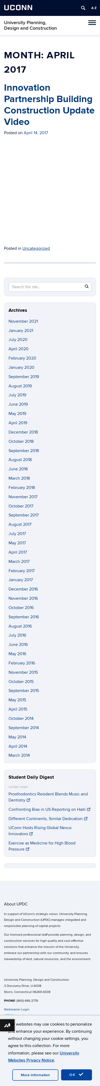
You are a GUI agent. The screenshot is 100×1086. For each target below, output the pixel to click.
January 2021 (21, 330)
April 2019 (18, 423)
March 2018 (19, 478)
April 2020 (19, 349)
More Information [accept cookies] (35, 1075)
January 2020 (21, 367)
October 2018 (21, 441)
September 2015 (24, 690)
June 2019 (18, 404)
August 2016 (20, 626)
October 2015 (21, 681)
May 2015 (17, 700)
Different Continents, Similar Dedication (48, 818)
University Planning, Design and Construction (30, 25)
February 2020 (22, 358)
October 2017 (21, 506)
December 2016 (23, 589)
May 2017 (17, 543)
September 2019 (24, 376)
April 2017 (18, 552)
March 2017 (19, 561)
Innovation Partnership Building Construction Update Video (49, 105)
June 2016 (18, 644)
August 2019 (20, 386)
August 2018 (20, 459)
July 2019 (17, 395)
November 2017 (23, 497)
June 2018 (18, 469)
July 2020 (18, 339)
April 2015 (18, 709)
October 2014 (21, 718)
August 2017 (20, 524)
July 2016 (17, 635)
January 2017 (21, 580)
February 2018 (22, 487)
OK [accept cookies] (76, 1074)
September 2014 (24, 727)
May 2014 (17, 737)
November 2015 (23, 672)
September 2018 (24, 450)
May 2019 (17, 413)
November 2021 (23, 321)
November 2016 (23, 598)
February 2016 (22, 663)
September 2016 (24, 617)
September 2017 (24, 515)
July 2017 (17, 533)
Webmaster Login (16, 1009)
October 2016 (21, 607)
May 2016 (17, 653)
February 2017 (22, 570)
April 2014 (18, 746)
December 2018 (23, 432)
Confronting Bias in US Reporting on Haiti (49, 809)
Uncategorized (36, 248)
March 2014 (19, 755)
